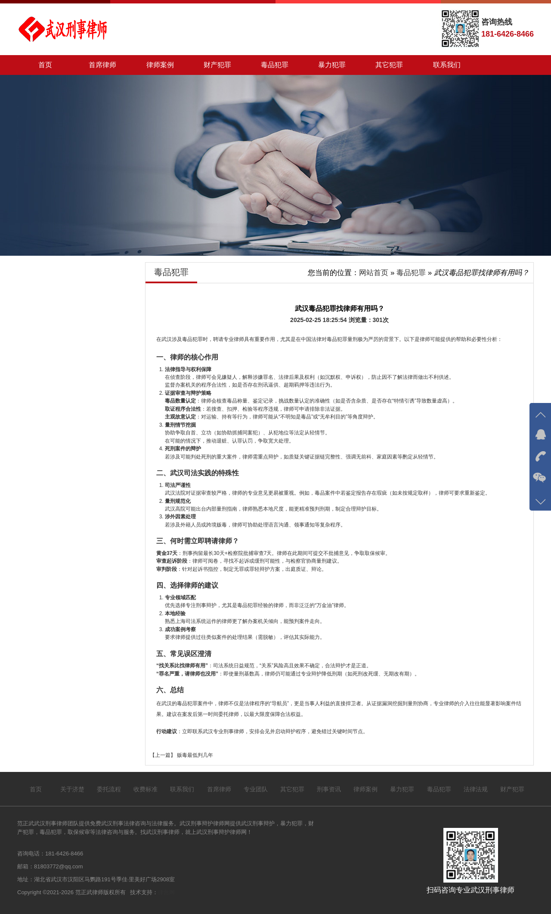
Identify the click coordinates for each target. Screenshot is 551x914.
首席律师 (102, 64)
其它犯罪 (389, 64)
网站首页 (373, 273)
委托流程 (109, 789)
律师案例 (159, 64)
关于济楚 (72, 789)
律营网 (166, 892)
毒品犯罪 (274, 64)
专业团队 (256, 789)
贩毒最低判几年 (194, 755)
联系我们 (446, 64)
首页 (45, 64)
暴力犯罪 (332, 64)
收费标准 (145, 789)
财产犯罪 (217, 64)
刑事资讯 (329, 789)
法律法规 (476, 789)
